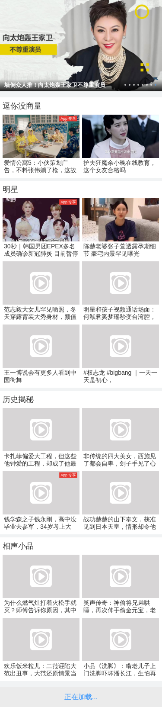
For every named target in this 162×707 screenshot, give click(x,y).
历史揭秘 (18, 399)
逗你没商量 (22, 106)
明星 (10, 189)
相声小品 (18, 546)
